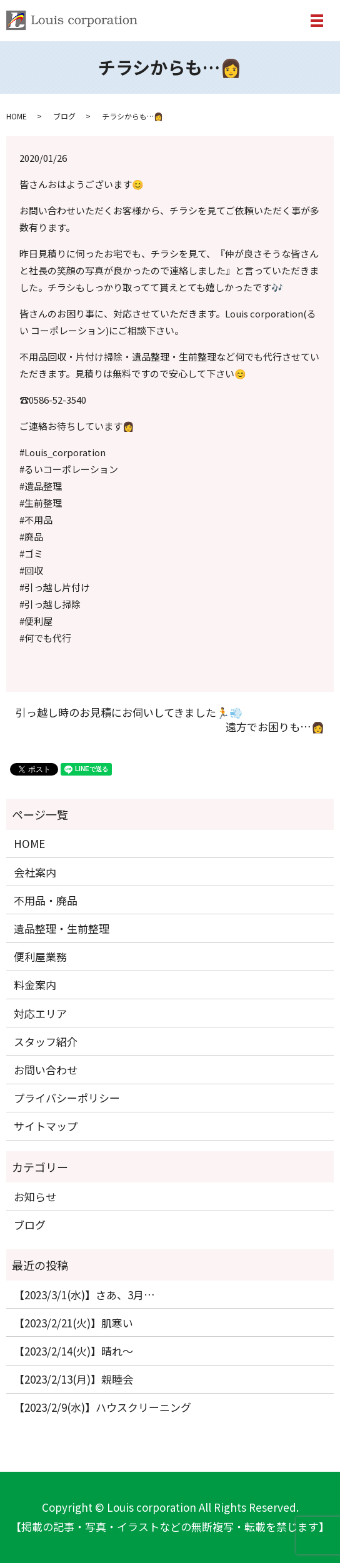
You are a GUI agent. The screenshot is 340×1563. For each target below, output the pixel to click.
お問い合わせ (46, 1069)
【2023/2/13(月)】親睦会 (73, 1379)
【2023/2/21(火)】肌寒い (73, 1323)
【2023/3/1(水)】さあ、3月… (84, 1294)
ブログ (64, 116)
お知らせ (35, 1196)
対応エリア (40, 1013)
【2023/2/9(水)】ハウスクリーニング (102, 1407)
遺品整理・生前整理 (61, 928)
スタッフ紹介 (46, 1041)
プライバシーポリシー (67, 1098)
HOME (16, 116)
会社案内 (35, 872)
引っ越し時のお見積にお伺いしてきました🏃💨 (129, 712)
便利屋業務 (40, 956)
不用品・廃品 (46, 900)
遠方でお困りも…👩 (275, 726)
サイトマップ (46, 1126)
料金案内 (35, 984)
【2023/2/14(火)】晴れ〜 (73, 1351)
